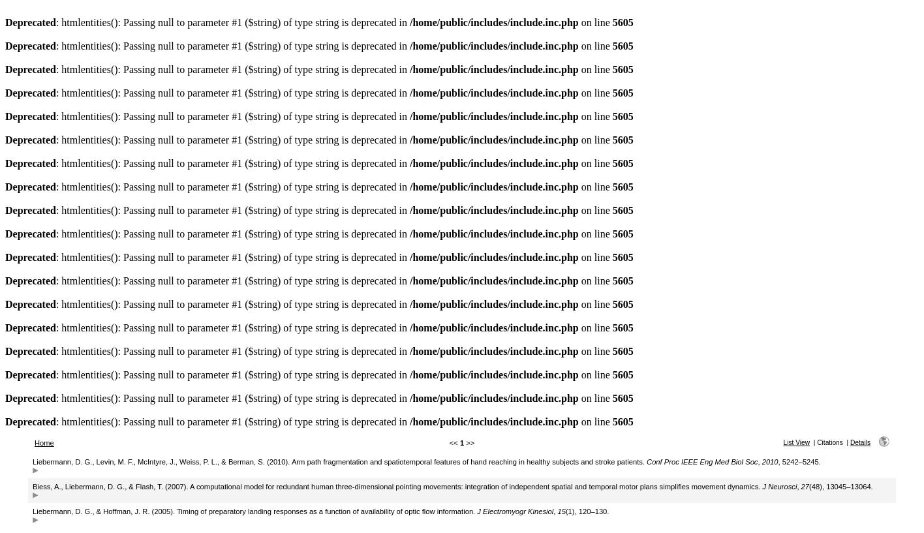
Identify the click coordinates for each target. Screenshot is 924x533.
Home (44, 443)
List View (796, 442)
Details (860, 442)
